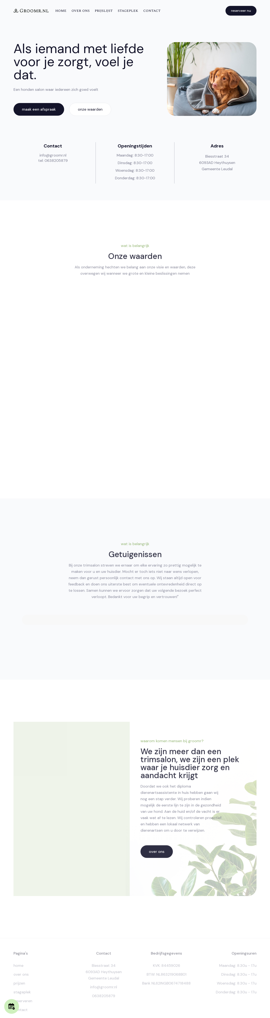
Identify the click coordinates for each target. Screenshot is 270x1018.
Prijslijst (104, 10)
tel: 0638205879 (53, 160)
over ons (81, 10)
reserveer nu (241, 10)
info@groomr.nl (52, 155)
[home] (31, 10)
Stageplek (128, 10)
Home (60, 10)
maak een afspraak (39, 109)
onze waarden (90, 109)
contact (152, 10)
